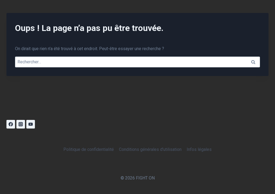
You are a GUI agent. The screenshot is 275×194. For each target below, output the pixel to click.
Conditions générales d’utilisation (150, 149)
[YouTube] (30, 124)
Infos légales (199, 149)
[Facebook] (10, 124)
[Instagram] (20, 124)
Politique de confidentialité (88, 149)
